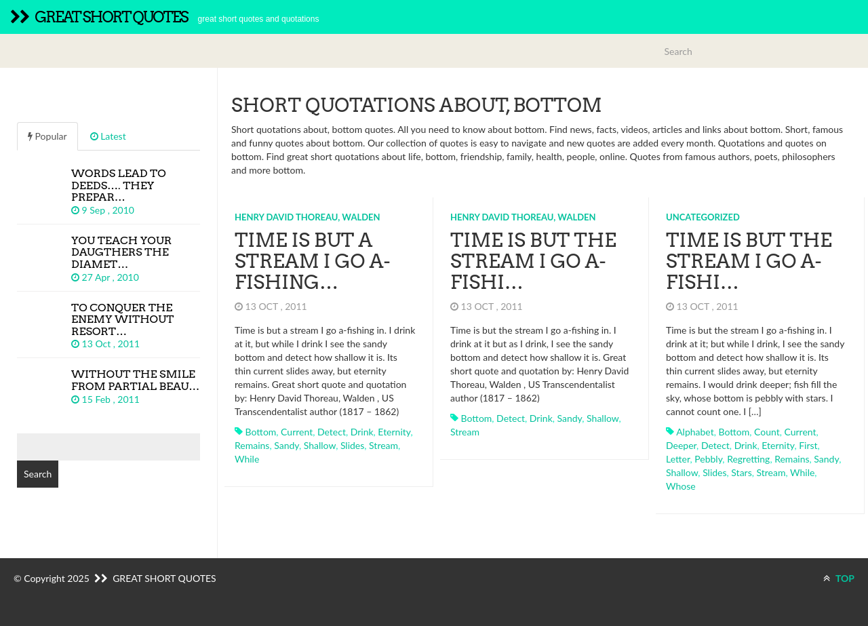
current (297, 431)
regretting (748, 459)
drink (362, 431)
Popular (47, 136)
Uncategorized (703, 217)
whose (681, 486)
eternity (394, 431)
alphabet (695, 431)
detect (331, 431)
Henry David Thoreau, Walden (307, 217)
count (767, 431)
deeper (681, 445)
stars (741, 472)
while (247, 459)
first (808, 445)
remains (252, 445)
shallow (320, 445)
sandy (286, 445)
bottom (261, 431)
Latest (108, 136)
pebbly (708, 459)
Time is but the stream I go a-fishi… (533, 261)
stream (383, 445)
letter (678, 459)
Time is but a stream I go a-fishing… (313, 261)
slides (352, 445)
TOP (838, 578)
